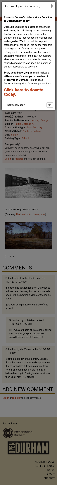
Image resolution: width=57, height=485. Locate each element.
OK (49, 105)
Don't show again (14, 104)
